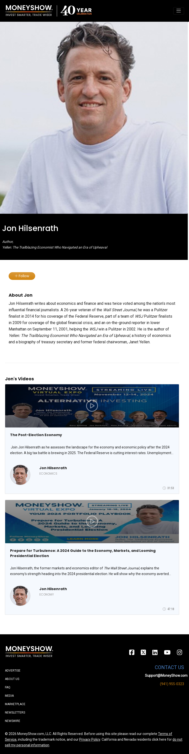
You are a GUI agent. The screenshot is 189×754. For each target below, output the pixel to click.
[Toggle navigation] (178, 11)
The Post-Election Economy (36, 434)
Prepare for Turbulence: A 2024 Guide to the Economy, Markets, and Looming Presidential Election (83, 553)
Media (9, 695)
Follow (22, 275)
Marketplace (15, 704)
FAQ (7, 687)
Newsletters (15, 712)
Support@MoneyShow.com (166, 675)
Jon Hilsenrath (53, 467)
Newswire (12, 721)
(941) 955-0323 (172, 684)
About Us (12, 679)
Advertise (12, 670)
